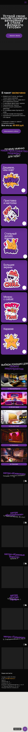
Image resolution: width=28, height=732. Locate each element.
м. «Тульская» (14, 464)
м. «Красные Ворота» (14, 388)
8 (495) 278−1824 (11, 677)
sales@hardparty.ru (10, 678)
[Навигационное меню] (25, 2)
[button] (14, 35)
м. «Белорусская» (14, 426)
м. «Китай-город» (14, 407)
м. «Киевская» (14, 445)
